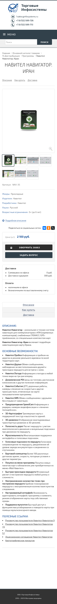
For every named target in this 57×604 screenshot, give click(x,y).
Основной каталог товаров (26, 53)
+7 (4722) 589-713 (24, 24)
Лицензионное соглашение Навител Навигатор (28, 537)
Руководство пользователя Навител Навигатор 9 (30, 520)
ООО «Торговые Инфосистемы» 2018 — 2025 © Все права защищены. (28, 596)
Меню (11, 34)
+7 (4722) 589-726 (24, 20)
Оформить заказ (29, 247)
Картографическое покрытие (20, 540)
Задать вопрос (29, 255)
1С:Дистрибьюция (11, 56)
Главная (6, 53)
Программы (28, 56)
